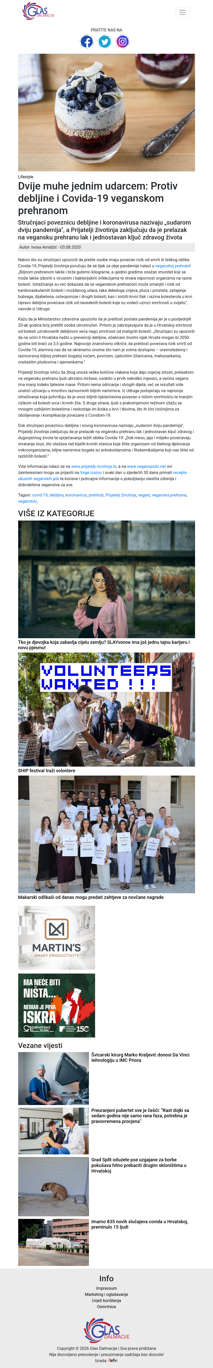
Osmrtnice (106, 1306)
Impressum (106, 1288)
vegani (144, 495)
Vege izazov (91, 472)
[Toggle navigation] (182, 12)
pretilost (96, 495)
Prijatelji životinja (121, 495)
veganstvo (27, 501)
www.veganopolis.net (146, 466)
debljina (56, 495)
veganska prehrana (169, 495)
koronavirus (76, 495)
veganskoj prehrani (172, 265)
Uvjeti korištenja (106, 1300)
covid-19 (39, 495)
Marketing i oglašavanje (106, 1294)
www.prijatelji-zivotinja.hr (93, 466)
